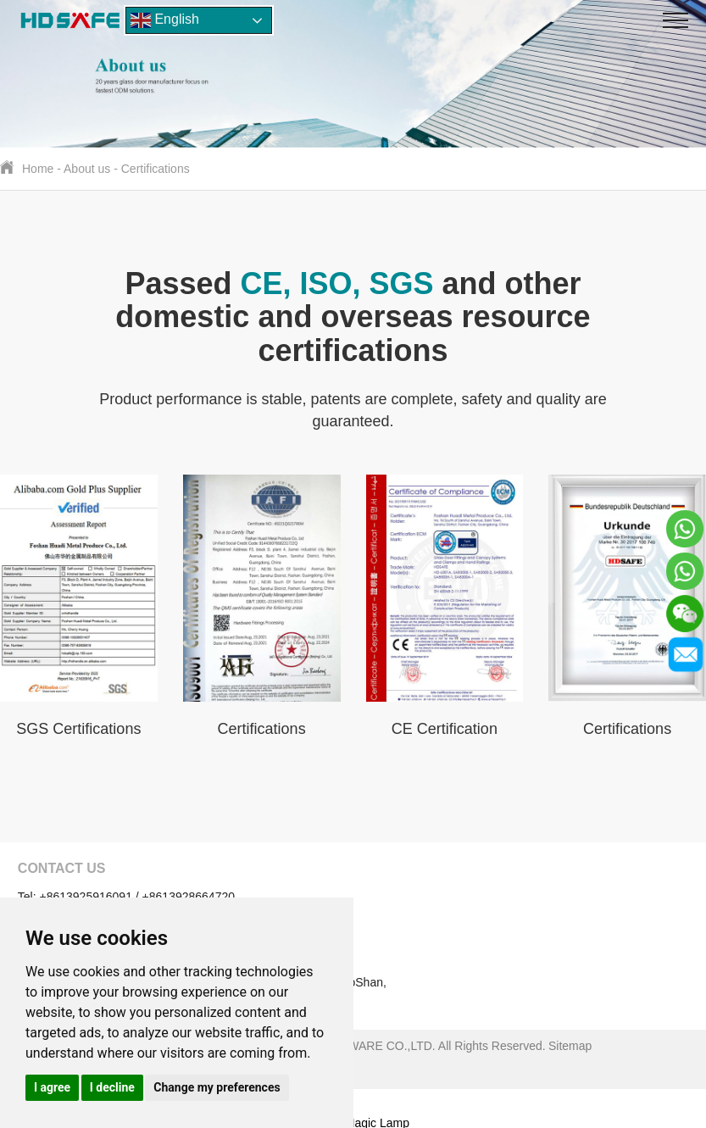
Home (37, 168)
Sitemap (570, 1046)
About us (87, 168)
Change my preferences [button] (216, 1087)
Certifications (155, 168)
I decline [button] (112, 1087)
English (165, 20)
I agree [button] (52, 1087)
